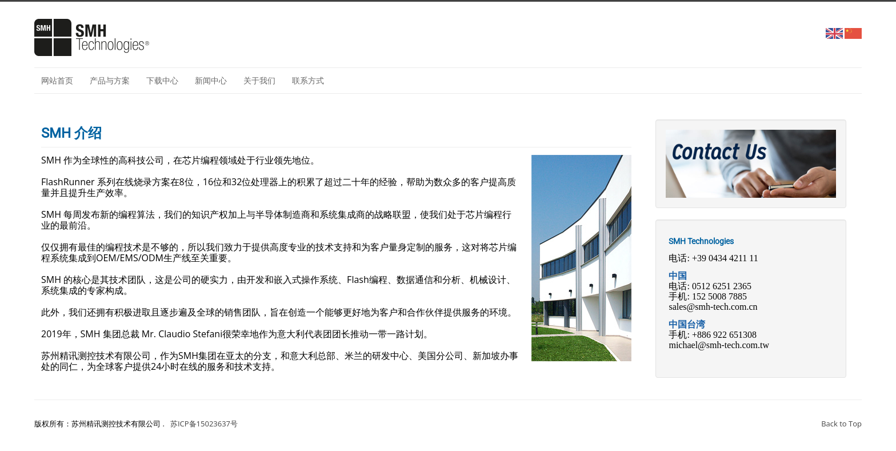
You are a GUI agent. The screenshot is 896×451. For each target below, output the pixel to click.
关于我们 (259, 80)
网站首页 (57, 80)
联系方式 (308, 80)
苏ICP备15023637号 (204, 423)
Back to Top (841, 423)
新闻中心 (211, 80)
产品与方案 (110, 80)
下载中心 (162, 80)
